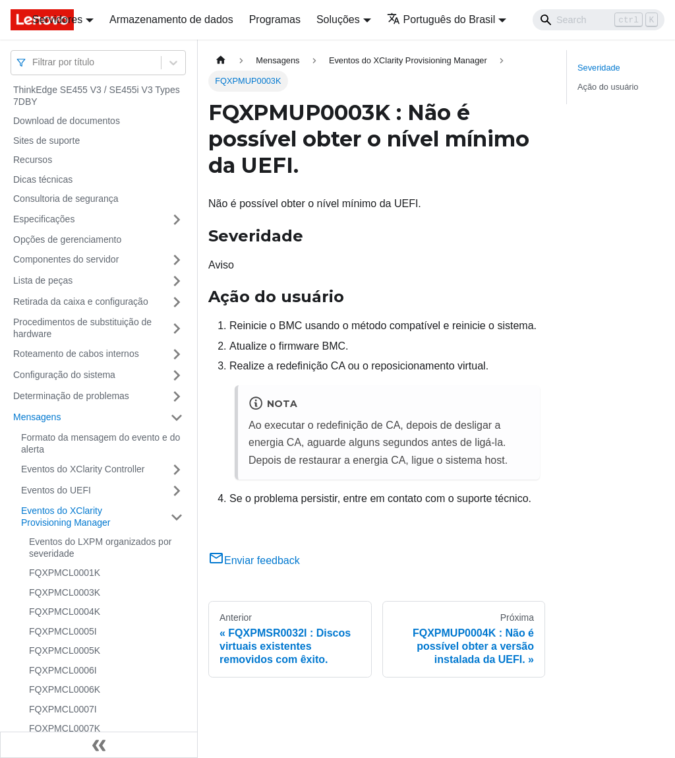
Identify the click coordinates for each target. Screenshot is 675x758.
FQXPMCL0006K (64, 689)
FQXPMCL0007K (64, 728)
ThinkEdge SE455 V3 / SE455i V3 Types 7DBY (96, 95)
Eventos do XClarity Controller (83, 469)
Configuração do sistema (64, 374)
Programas (275, 19)
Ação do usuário (607, 87)
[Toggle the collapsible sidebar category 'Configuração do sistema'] (176, 375)
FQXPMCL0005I (63, 631)
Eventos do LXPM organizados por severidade (100, 547)
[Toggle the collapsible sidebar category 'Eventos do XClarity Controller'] (176, 469)
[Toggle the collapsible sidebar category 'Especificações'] (176, 219)
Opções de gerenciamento (67, 239)
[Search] (598, 19)
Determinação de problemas (71, 396)
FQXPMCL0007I (63, 709)
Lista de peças (43, 280)
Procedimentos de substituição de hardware (82, 328)
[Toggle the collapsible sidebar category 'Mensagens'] (176, 417)
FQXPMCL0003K (64, 592)
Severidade (598, 68)
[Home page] (220, 60)
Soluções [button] (338, 19)
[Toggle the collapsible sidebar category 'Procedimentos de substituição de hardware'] (176, 328)
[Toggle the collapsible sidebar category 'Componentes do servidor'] (176, 259)
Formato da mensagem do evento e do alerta (100, 443)
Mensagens (37, 417)
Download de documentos (66, 120)
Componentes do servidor (66, 259)
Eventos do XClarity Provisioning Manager (65, 516)
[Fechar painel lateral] (99, 745)
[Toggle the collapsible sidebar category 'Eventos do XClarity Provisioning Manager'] (176, 516)
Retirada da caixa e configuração (80, 301)
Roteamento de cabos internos (76, 353)
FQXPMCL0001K (64, 572)
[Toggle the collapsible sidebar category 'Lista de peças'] (176, 281)
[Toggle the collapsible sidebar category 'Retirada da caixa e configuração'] (176, 302)
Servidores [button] (57, 19)
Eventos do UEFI (56, 490)
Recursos (32, 159)
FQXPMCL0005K (64, 650)
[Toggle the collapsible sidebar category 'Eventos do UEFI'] (176, 490)
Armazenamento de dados (171, 19)
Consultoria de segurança (66, 198)
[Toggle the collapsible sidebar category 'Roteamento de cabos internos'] (176, 354)
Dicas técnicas (43, 179)
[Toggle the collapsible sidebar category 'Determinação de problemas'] (176, 396)
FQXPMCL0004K (64, 611)
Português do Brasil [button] (441, 19)
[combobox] (33, 62)
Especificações (43, 219)
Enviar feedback (254, 560)
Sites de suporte (46, 140)
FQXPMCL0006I (63, 670)
